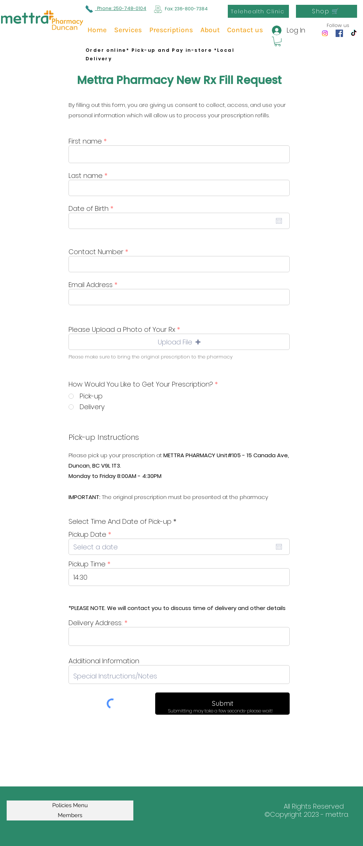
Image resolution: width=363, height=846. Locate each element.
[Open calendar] (279, 221)
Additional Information (104, 661)
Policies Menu (70, 805)
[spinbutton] (179, 577)
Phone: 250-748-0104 (120, 8)
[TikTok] (353, 33)
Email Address (91, 285)
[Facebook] (339, 33)
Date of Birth (93, 208)
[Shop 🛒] (326, 11)
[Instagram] (325, 33)
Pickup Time (87, 564)
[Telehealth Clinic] (258, 11)
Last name (86, 175)
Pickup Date (92, 534)
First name (85, 141)
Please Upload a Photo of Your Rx (122, 329)
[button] (277, 41)
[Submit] (222, 703)
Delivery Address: (96, 623)
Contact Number (96, 252)
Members (70, 815)
